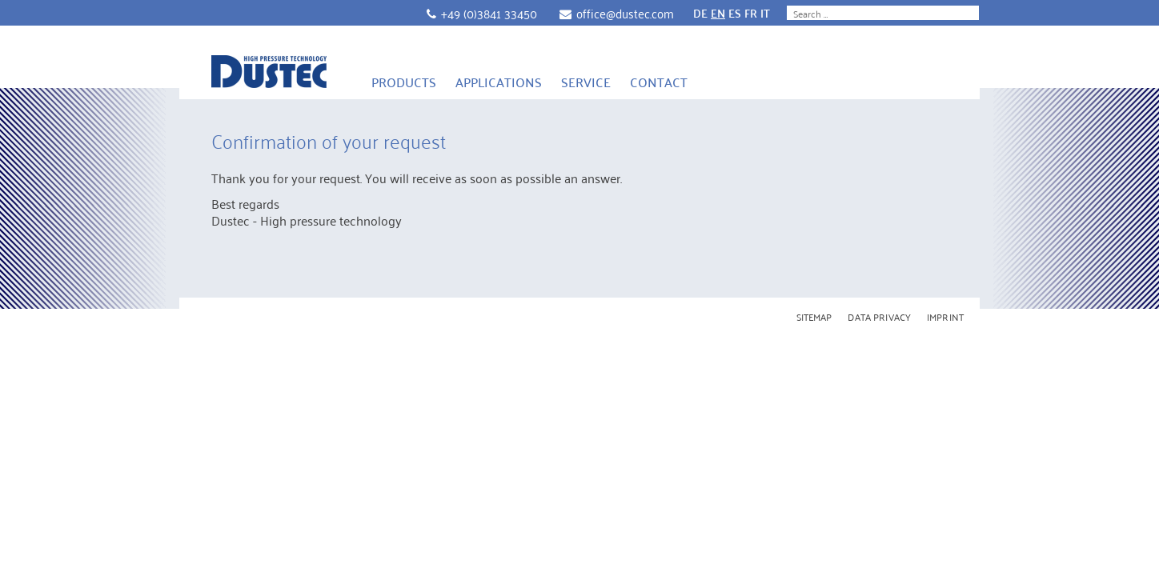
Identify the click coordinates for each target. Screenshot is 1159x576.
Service (586, 81)
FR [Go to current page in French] (750, 12)
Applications (498, 81)
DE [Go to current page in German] (700, 12)
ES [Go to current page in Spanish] (734, 12)
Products (403, 81)
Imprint (945, 316)
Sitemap (814, 316)
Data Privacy (879, 316)
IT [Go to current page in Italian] (765, 12)
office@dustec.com (625, 13)
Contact (659, 81)
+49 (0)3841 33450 (489, 13)
